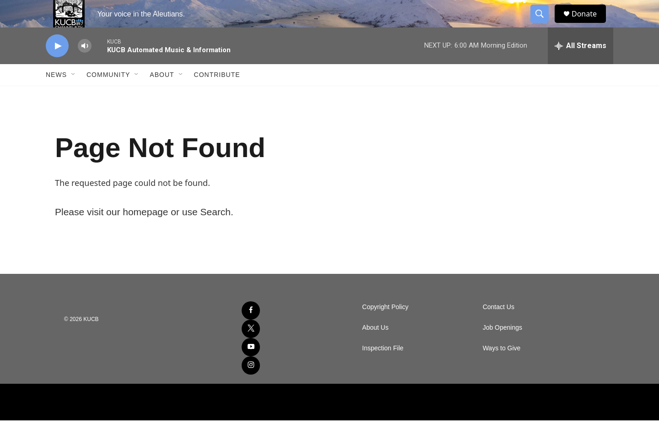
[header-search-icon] (544, 24)
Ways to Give (502, 368)
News (56, 95)
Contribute (217, 95)
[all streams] (580, 66)
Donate (590, 24)
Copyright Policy (385, 327)
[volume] (84, 66)
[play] (57, 66)
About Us (375, 348)
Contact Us (498, 327)
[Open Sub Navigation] (73, 95)
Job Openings (502, 348)
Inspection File (382, 368)
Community (108, 95)
